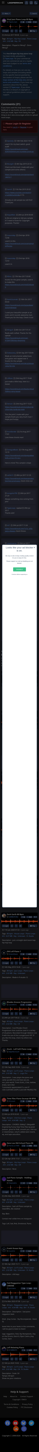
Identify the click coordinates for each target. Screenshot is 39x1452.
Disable (19, 569)
